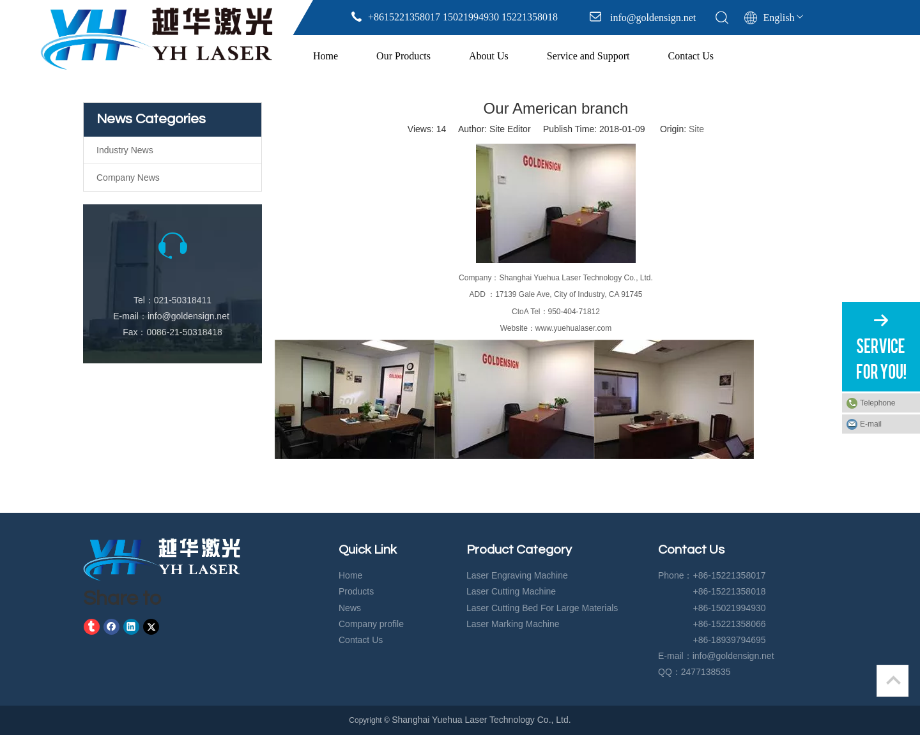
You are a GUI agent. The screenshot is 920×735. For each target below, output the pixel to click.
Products (356, 591)
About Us (489, 55)
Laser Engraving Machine (517, 575)
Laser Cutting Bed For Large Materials (542, 608)
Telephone (887, 402)
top (893, 680)
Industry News (124, 150)
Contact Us (691, 55)
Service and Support (588, 55)
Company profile (371, 624)
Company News (128, 177)
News (350, 608)
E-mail (871, 424)
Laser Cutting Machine (511, 591)
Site (696, 129)
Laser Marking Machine (513, 624)
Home (325, 55)
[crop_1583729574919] (161, 559)
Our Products (403, 55)
